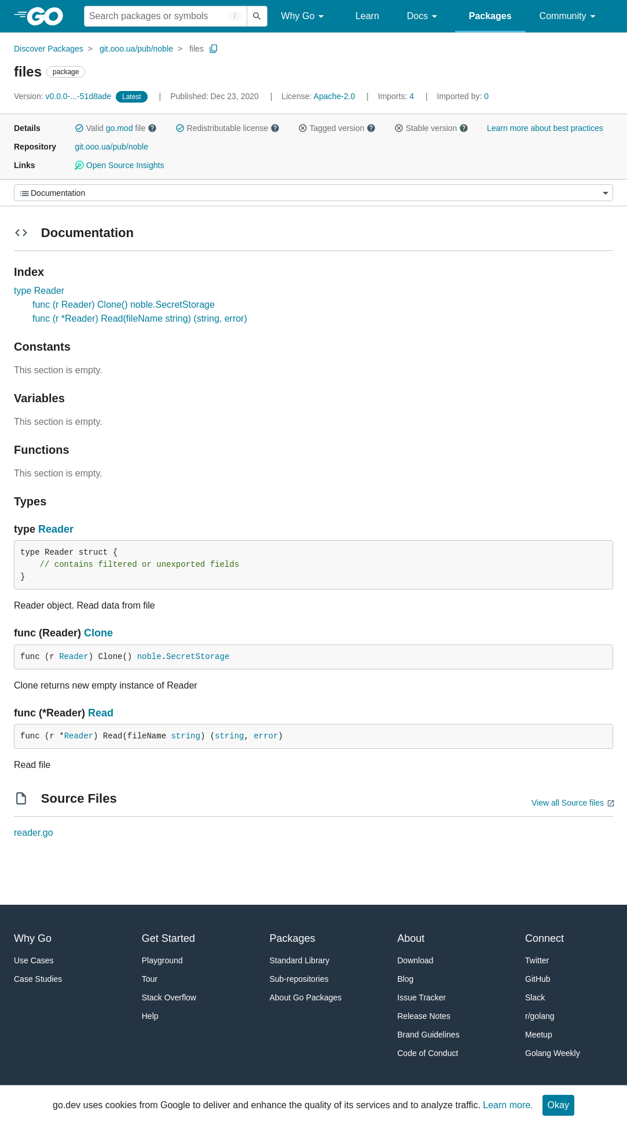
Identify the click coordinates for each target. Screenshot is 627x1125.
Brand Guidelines (428, 1034)
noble (149, 656)
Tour (149, 979)
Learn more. (508, 1105)
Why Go (304, 16)
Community (569, 16)
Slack (535, 997)
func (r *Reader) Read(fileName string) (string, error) (139, 318)
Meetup (538, 1034)
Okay (558, 1105)
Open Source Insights (119, 165)
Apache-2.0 (334, 96)
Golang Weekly (552, 1053)
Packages (490, 16)
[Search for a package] (165, 16)
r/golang (540, 1016)
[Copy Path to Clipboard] (213, 48)
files (196, 48)
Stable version (431, 128)
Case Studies (38, 979)
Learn (367, 16)
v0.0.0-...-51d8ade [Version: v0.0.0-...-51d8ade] (63, 96)
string (185, 736)
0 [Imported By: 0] (463, 96)
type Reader (39, 291)
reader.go (33, 833)
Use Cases (33, 960)
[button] (79, 128)
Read (100, 713)
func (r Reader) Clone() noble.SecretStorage (123, 305)
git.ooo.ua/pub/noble (136, 48)
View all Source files (567, 802)
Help (150, 1016)
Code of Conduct (427, 1053)
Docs (424, 16)
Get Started (168, 938)
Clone (98, 633)
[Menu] (313, 192)
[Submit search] (257, 16)
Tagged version (337, 128)
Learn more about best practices (545, 128)
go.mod (119, 128)
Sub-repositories (299, 979)
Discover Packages (48, 48)
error (266, 736)
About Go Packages (306, 997)
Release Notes (423, 1016)
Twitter (537, 960)
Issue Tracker (421, 997)
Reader (56, 529)
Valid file (116, 128)
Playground (162, 960)
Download (415, 960)
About (410, 938)
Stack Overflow (169, 997)
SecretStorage (197, 656)
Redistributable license (227, 128)
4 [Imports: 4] (397, 96)
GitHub (538, 979)
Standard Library (300, 960)
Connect (544, 938)
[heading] (49, 16)
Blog (405, 979)
